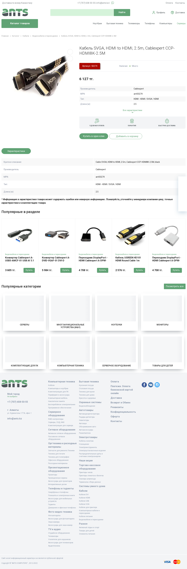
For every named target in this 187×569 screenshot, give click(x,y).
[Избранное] (182, 189)
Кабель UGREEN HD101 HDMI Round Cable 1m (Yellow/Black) (128, 260)
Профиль (160, 12)
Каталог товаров (17, 23)
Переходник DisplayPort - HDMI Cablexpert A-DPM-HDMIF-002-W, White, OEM (166, 260)
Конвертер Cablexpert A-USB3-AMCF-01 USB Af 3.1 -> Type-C (19, 260)
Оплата (169, 3)
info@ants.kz (103, 3)
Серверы (181, 23)
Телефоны (150, 23)
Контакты (180, 3)
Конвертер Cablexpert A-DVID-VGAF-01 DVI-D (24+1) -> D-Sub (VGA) (56, 260)
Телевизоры (134, 23)
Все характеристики (132, 110)
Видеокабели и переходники (17, 254)
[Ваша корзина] (182, 180)
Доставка (180, 12)
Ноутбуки (97, 23)
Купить (29, 270)
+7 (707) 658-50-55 (86, 3)
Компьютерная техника (70, 365)
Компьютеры (166, 23)
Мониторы (162, 325)
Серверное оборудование (116, 365)
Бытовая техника (115, 23)
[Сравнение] (182, 198)
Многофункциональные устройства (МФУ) (70, 326)
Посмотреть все (175, 286)
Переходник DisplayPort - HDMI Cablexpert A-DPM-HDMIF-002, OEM (93, 260)
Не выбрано (13, 397)
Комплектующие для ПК (24, 365)
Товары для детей (162, 365)
